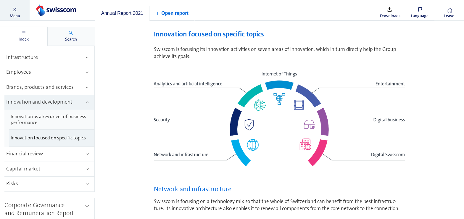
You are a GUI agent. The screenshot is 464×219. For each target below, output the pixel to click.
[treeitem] (49, 57)
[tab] (122, 13)
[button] (15, 10)
